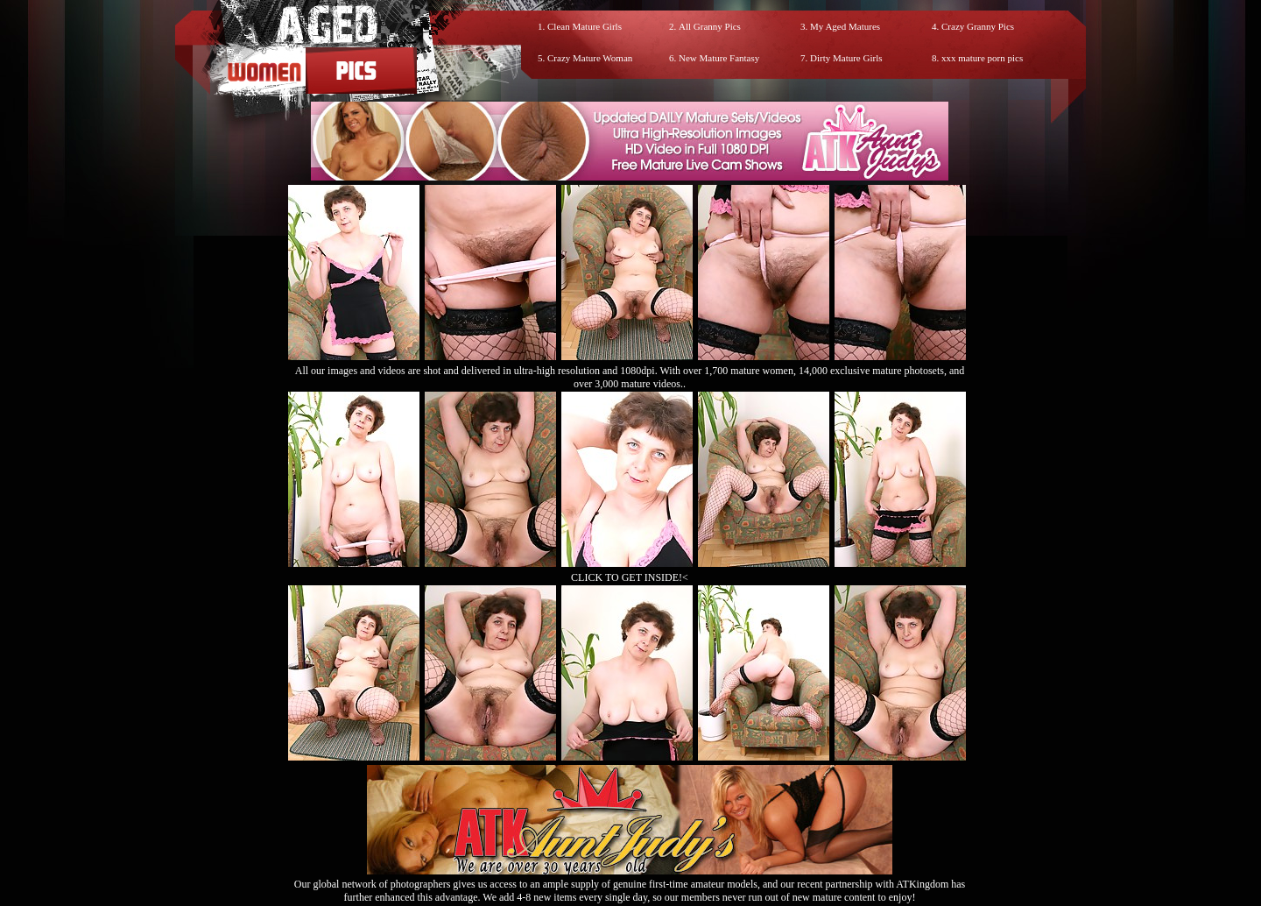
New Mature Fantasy (719, 58)
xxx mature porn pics (982, 58)
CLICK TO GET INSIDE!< (629, 577)
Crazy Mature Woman (589, 58)
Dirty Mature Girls (846, 58)
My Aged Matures (845, 26)
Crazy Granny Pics (977, 26)
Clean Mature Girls (584, 26)
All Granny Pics (710, 26)
